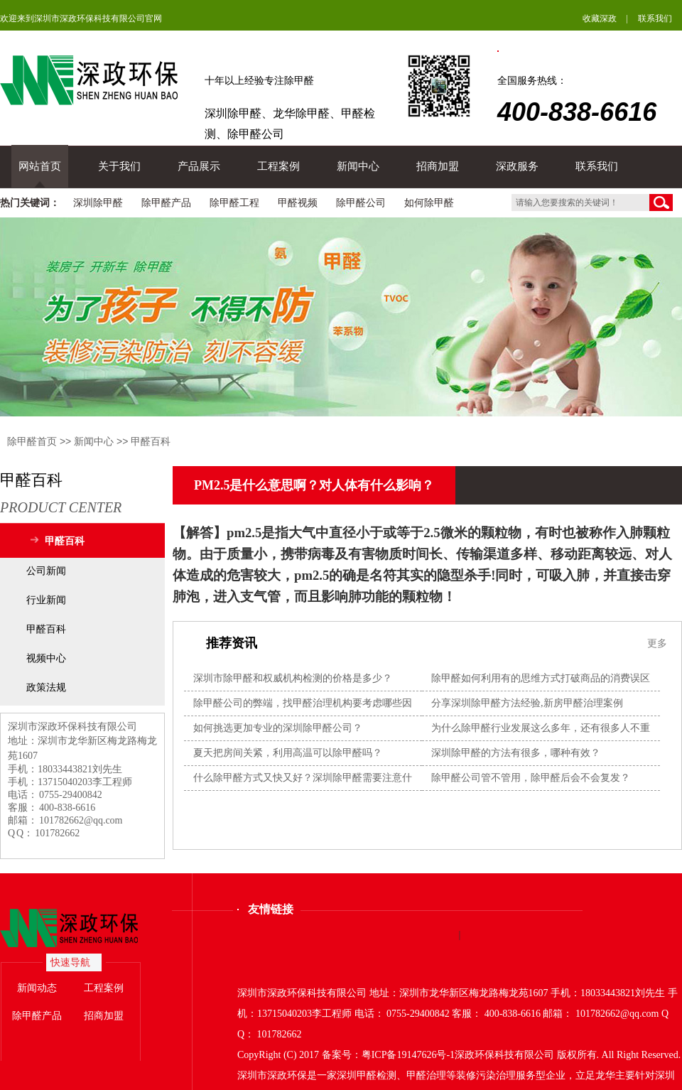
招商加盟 (437, 166)
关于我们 (119, 166)
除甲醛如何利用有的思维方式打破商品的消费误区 (540, 678)
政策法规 (46, 687)
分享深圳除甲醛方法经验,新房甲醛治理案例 (527, 703)
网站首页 (39, 166)
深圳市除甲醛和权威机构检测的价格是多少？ (292, 678)
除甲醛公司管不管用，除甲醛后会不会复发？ (530, 777)
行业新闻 (46, 600)
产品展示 (199, 166)
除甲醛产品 (166, 203)
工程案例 (278, 166)
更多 (657, 643)
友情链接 (270, 909)
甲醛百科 (150, 441)
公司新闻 (46, 571)
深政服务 (517, 166)
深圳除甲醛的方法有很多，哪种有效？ (515, 753)
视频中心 (46, 658)
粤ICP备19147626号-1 (408, 1054)
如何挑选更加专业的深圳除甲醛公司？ (277, 728)
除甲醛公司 (361, 203)
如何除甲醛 (429, 203)
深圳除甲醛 (98, 203)
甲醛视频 (298, 203)
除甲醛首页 (32, 441)
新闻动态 (37, 988)
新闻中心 (358, 166)
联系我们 (655, 18)
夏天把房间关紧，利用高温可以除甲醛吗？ (287, 753)
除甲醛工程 (234, 203)
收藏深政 (600, 18)
